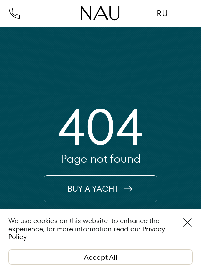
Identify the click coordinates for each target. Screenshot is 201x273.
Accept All (100, 257)
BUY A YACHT (100, 189)
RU (162, 13)
